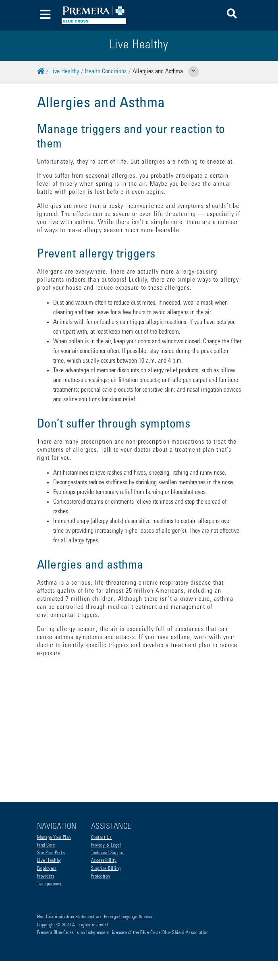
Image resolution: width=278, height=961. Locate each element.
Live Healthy (64, 71)
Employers (47, 868)
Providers (46, 876)
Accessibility (104, 860)
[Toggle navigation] (45, 15)
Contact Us (101, 837)
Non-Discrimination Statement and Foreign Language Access (95, 917)
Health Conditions (106, 71)
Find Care (46, 845)
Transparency (49, 884)
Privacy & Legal (106, 845)
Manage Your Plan (54, 837)
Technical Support (108, 853)
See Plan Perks (51, 853)
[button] (232, 15)
